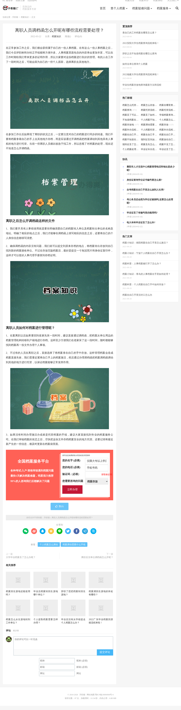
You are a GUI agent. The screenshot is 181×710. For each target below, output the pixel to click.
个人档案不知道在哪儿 (149, 124)
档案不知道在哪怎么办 (130, 144)
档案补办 (143, 4)
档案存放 (166, 129)
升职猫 (10, 11)
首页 (103, 12)
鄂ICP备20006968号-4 (104, 699)
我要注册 (20, 4)
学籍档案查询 (167, 119)
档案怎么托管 (130, 109)
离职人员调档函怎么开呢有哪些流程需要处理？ (59, 34)
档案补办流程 (130, 134)
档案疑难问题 (141, 12)
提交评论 (105, 656)
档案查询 (129, 114)
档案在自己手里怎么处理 (167, 139)
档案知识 (25, 21)
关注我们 (171, 4)
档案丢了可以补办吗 (130, 119)
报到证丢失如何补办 (149, 144)
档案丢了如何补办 (149, 119)
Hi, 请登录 (7, 4)
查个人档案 (118, 12)
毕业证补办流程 (149, 153)
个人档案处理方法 (130, 153)
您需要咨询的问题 (85, 485)
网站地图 (91, 699)
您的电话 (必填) (85, 471)
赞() (59, 511)
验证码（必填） (85, 478)
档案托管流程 (149, 114)
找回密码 (32, 4)
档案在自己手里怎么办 (130, 139)
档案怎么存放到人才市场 (149, 109)
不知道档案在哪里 (130, 124)
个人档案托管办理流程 (149, 134)
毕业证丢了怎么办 (167, 153)
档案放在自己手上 (167, 144)
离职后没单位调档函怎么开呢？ (97, 561)
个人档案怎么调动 (49, 549)
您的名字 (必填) (85, 465)
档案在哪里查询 (167, 109)
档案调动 (157, 4)
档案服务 (163, 12)
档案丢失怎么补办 (149, 149)
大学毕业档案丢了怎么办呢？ (21, 561)
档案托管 (129, 4)
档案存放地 (130, 129)
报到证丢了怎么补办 (130, 149)
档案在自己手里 (149, 139)
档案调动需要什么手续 (74, 549)
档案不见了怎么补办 (167, 149)
